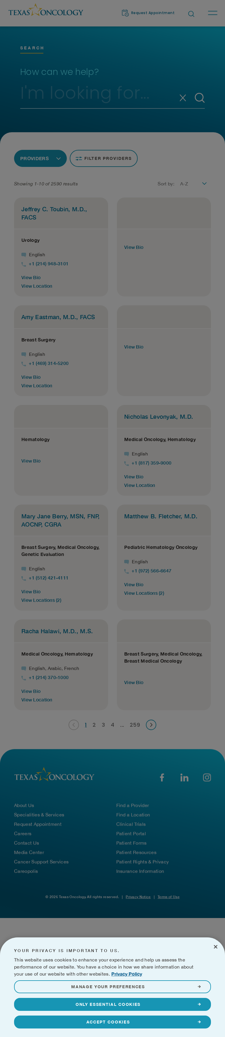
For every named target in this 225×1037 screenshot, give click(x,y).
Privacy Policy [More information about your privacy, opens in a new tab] (126, 988)
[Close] (215, 960)
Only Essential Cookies (108, 1018)
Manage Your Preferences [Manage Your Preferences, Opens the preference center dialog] (108, 1000)
